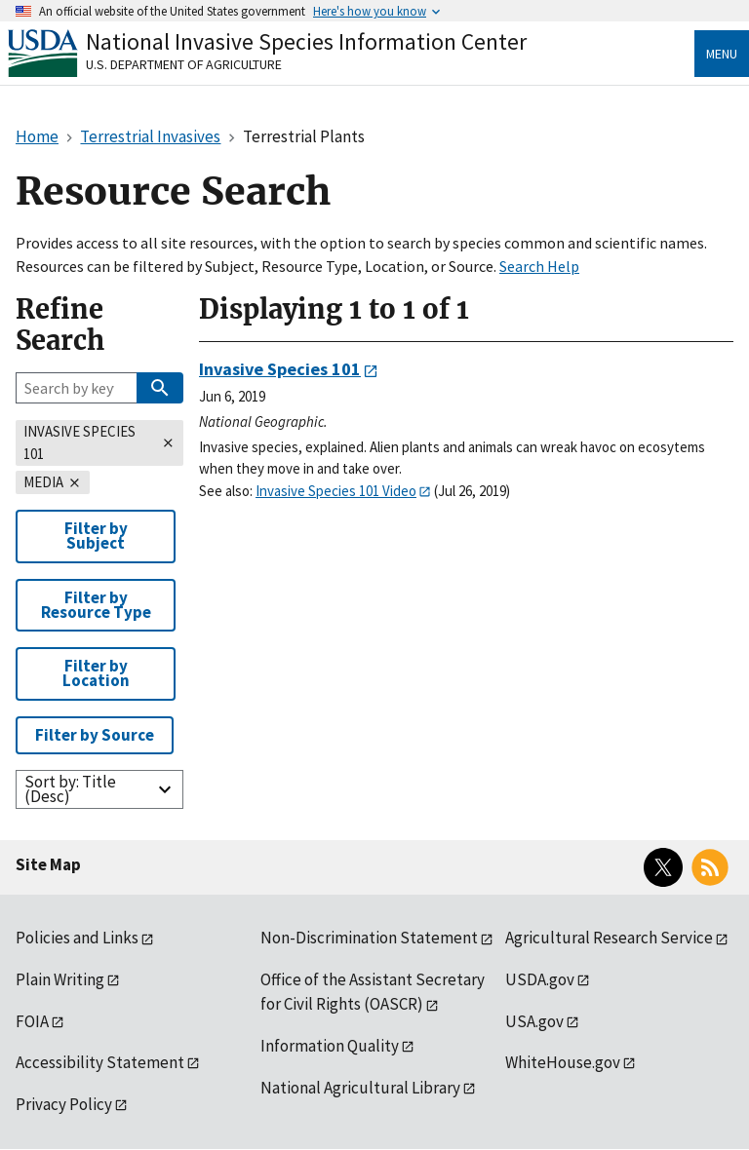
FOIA (32, 1021)
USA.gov (534, 1021)
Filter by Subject (96, 536)
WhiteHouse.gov (562, 1062)
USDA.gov (539, 979)
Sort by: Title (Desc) (70, 789)
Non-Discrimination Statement (369, 937)
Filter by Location (96, 673)
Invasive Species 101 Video (336, 490)
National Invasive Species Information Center (306, 41)
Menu (721, 53)
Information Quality (329, 1045)
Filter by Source (94, 735)
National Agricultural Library (360, 1087)
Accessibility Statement (100, 1062)
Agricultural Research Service (609, 937)
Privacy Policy (64, 1104)
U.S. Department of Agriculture (184, 64)
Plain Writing (60, 979)
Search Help (539, 266)
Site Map (48, 864)
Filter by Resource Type (96, 605)
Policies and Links (77, 937)
